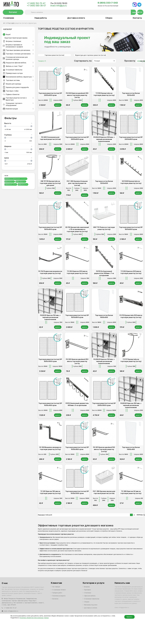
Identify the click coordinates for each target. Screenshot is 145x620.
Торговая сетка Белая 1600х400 (131, 448)
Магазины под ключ (90, 605)
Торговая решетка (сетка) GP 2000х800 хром (131, 138)
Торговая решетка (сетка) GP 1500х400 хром (50, 228)
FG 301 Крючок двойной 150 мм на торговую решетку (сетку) (104, 449)
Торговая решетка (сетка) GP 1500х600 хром (131, 228)
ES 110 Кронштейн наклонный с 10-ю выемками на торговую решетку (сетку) (77, 229)
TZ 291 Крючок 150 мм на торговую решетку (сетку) (50, 492)
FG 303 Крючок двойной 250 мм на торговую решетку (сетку (77, 361)
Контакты (137, 18)
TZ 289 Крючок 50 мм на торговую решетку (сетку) (130, 492)
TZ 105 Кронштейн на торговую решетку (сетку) (104, 94)
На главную (56, 587)
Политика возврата (58, 596)
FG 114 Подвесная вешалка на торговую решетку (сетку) (50, 272)
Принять (129, 617)
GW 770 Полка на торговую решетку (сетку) (104, 228)
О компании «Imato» (59, 590)
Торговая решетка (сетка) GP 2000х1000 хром (104, 404)
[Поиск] (80, 12)
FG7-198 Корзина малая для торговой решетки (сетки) (104, 492)
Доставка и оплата (76, 18)
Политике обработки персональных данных (34, 618)
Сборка (108, 18)
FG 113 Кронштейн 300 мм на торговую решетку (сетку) (131, 316)
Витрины (87, 587)
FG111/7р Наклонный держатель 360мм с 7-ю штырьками (104, 273)
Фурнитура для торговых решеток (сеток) (90, 55)
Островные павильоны (91, 599)
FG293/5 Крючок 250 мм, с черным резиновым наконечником (130, 405)
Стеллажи (87, 593)
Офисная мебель (89, 596)
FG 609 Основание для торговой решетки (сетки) (50, 138)
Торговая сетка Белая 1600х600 (104, 316)
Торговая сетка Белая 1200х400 (131, 94)
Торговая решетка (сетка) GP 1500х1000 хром (50, 360)
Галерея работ (57, 593)
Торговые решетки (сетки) (54, 55)
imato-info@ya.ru (58, 5)
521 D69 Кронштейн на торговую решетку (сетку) (130, 182)
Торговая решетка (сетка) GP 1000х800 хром (77, 448)
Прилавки (87, 590)
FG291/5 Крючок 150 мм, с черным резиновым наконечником (50, 317)
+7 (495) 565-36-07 (36, 5)
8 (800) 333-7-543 (108, 3)
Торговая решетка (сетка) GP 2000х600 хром (77, 138)
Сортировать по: (83, 61)
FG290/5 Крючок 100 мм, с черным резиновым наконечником (104, 361)
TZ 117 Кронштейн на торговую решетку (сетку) (130, 360)
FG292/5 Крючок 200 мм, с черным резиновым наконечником (104, 139)
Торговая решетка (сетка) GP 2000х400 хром (50, 94)
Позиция (97, 61)
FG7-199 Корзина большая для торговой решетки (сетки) (77, 183)
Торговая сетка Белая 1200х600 (104, 182)
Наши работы (41, 18)
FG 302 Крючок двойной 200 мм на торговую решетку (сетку (77, 95)
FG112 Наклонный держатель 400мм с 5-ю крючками (77, 404)
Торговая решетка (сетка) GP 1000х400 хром (50, 404)
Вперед (140, 515)
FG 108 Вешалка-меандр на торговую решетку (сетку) (50, 448)
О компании (8, 18)
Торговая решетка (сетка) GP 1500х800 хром (77, 316)
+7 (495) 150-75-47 (36, 3)
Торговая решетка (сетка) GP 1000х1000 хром (77, 492)
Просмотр (129, 61)
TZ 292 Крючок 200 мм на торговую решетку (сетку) (77, 272)
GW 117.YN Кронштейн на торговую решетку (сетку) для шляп (50, 183)
